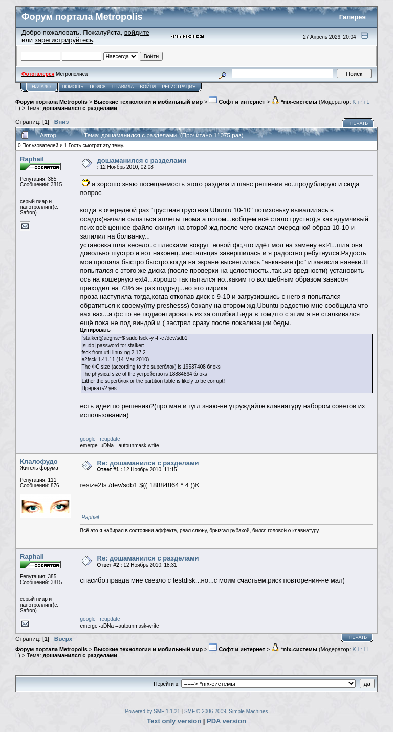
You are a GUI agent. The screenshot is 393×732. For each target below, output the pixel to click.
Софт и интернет (237, 102)
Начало (41, 86)
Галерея (352, 17)
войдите (136, 32)
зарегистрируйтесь (64, 40)
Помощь (72, 86)
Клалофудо (39, 461)
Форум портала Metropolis (51, 102)
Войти (148, 86)
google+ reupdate (100, 439)
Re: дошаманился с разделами (148, 463)
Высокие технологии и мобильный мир (148, 102)
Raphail (32, 159)
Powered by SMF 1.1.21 (152, 711)
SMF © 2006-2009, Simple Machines (226, 711)
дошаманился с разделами (80, 108)
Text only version (174, 721)
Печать (359, 123)
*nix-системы (294, 102)
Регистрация (178, 86)
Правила (123, 86)
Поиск (98, 86)
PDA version (226, 721)
